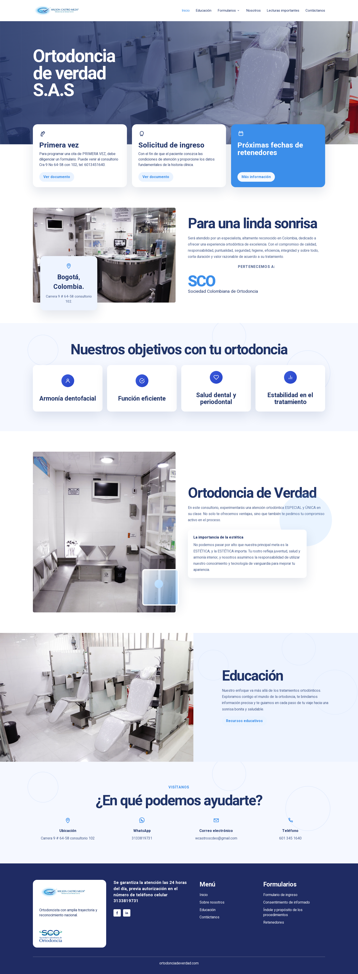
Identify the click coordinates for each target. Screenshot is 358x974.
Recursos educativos (244, 721)
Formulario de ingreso (280, 895)
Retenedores (273, 922)
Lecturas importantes (283, 10)
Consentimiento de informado (286, 902)
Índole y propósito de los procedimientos (283, 912)
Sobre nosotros (212, 902)
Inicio (186, 10)
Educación (203, 10)
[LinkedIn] (126, 913)
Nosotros (253, 10)
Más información (256, 177)
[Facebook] (117, 913)
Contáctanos (315, 10)
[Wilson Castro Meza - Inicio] (65, 10)
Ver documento (56, 177)
